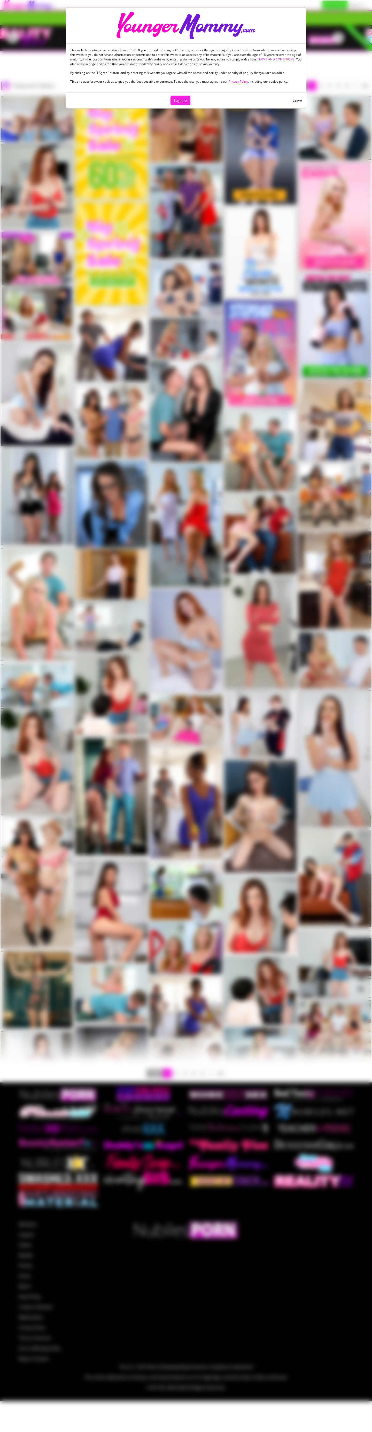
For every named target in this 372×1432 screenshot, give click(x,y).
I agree (180, 100)
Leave (297, 100)
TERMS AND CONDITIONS (276, 59)
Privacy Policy (238, 81)
